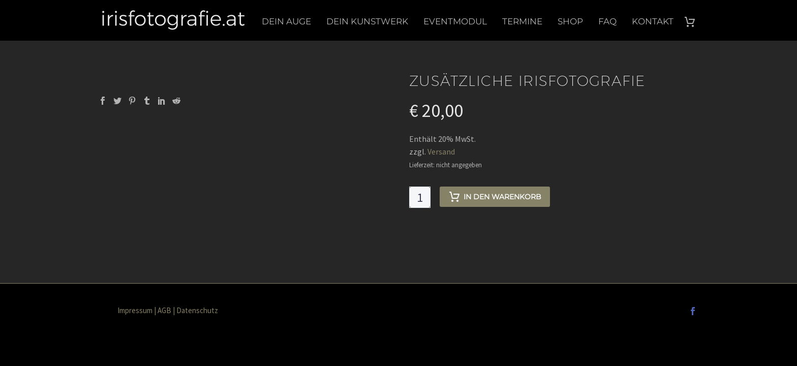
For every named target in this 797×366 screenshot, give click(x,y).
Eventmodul (455, 21)
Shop (570, 21)
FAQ (607, 21)
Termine (522, 21)
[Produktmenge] (420, 197)
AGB (164, 310)
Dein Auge (286, 21)
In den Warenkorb (494, 197)
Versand (441, 151)
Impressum (134, 310)
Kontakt (652, 21)
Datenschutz (197, 310)
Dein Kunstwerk (367, 21)
